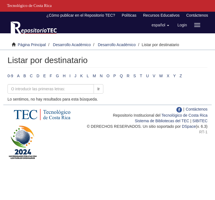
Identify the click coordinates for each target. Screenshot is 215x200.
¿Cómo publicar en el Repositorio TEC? (80, 15)
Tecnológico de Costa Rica (184, 115)
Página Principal (32, 44)
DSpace (189, 126)
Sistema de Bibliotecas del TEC (162, 121)
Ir (98, 89)
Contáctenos (197, 15)
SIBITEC (200, 121)
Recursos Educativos (161, 15)
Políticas (129, 15)
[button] (160, 25)
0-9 (10, 76)
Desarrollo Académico (72, 44)
